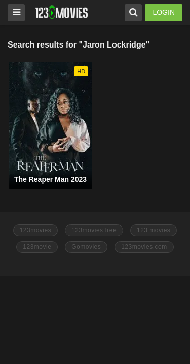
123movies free (94, 230)
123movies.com (144, 246)
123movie (37, 246)
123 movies (153, 230)
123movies (36, 230)
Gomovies (86, 246)
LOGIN (164, 12)
